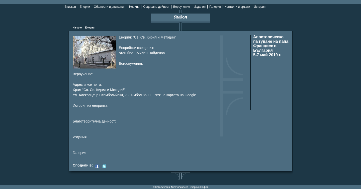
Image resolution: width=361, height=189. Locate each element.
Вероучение (181, 6)
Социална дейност (156, 6)
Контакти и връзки (237, 6)
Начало (77, 27)
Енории (85, 6)
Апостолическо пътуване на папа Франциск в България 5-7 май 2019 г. (270, 46)
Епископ (70, 6)
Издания (200, 6)
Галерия (215, 6)
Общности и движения (109, 6)
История (259, 6)
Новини (134, 6)
